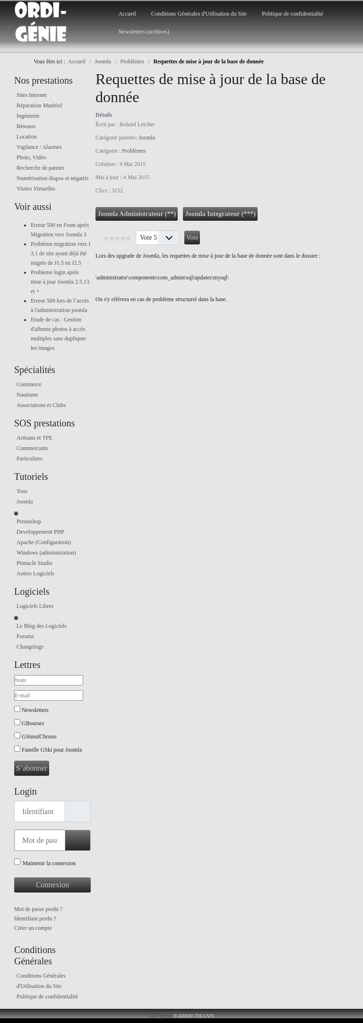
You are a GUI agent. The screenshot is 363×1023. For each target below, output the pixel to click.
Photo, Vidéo (31, 157)
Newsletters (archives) (143, 31)
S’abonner (31, 768)
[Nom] (48, 680)
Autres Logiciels (35, 573)
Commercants (32, 448)
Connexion (52, 885)
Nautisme (27, 394)
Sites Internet (32, 95)
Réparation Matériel (39, 105)
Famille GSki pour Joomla (52, 749)
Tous (22, 491)
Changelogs (30, 646)
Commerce (29, 384)
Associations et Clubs (41, 405)
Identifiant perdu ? (35, 918)
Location (27, 136)
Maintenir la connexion (49, 863)
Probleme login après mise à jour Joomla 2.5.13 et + (60, 282)
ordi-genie (160, 1016)
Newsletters (35, 710)
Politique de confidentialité (292, 13)
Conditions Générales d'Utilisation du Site (199, 13)
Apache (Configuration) (44, 542)
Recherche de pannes (40, 168)
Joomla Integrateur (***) (220, 213)
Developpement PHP (40, 532)
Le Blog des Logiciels (42, 626)
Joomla (25, 501)
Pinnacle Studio (34, 563)
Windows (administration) (46, 552)
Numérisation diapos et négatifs (52, 178)
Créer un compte (33, 928)
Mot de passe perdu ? (38, 909)
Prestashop (29, 521)
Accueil (127, 13)
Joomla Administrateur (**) (136, 213)
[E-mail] (48, 695)
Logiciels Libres (35, 606)
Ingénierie (28, 116)
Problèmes (134, 150)
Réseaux (26, 126)
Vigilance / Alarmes (39, 147)
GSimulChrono (39, 736)
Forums (25, 636)
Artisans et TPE (34, 437)
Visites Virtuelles (36, 188)
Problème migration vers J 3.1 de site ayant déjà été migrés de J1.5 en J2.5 (60, 253)
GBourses (33, 723)
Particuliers (30, 458)
